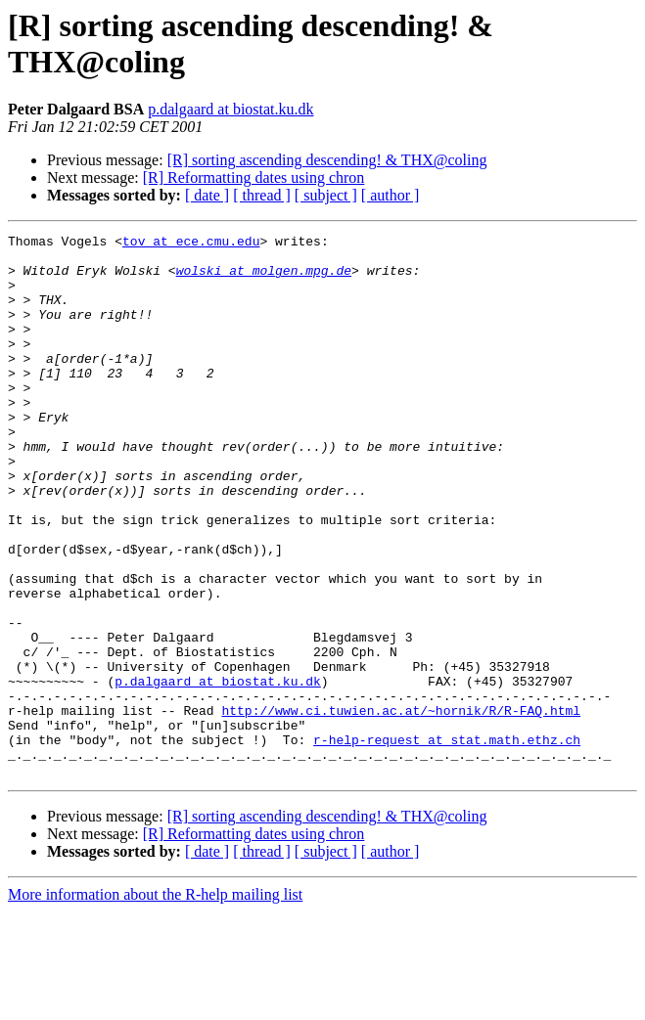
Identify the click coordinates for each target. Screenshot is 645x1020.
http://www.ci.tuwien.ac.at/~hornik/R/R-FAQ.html (400, 807)
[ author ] (390, 195)
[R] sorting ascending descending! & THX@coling (327, 160)
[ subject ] (326, 195)
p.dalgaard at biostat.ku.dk (230, 109)
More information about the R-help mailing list (155, 1003)
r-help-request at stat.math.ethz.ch (446, 842)
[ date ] (207, 195)
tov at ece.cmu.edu (190, 243)
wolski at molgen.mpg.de (263, 279)
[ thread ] (262, 195)
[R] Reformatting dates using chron (254, 177)
